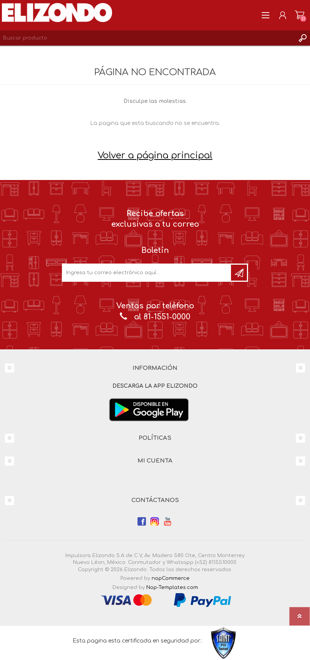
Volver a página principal (155, 155)
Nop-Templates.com (172, 587)
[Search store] (147, 38)
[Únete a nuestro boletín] (147, 273)
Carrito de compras (299, 15)
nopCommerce (171, 578)
